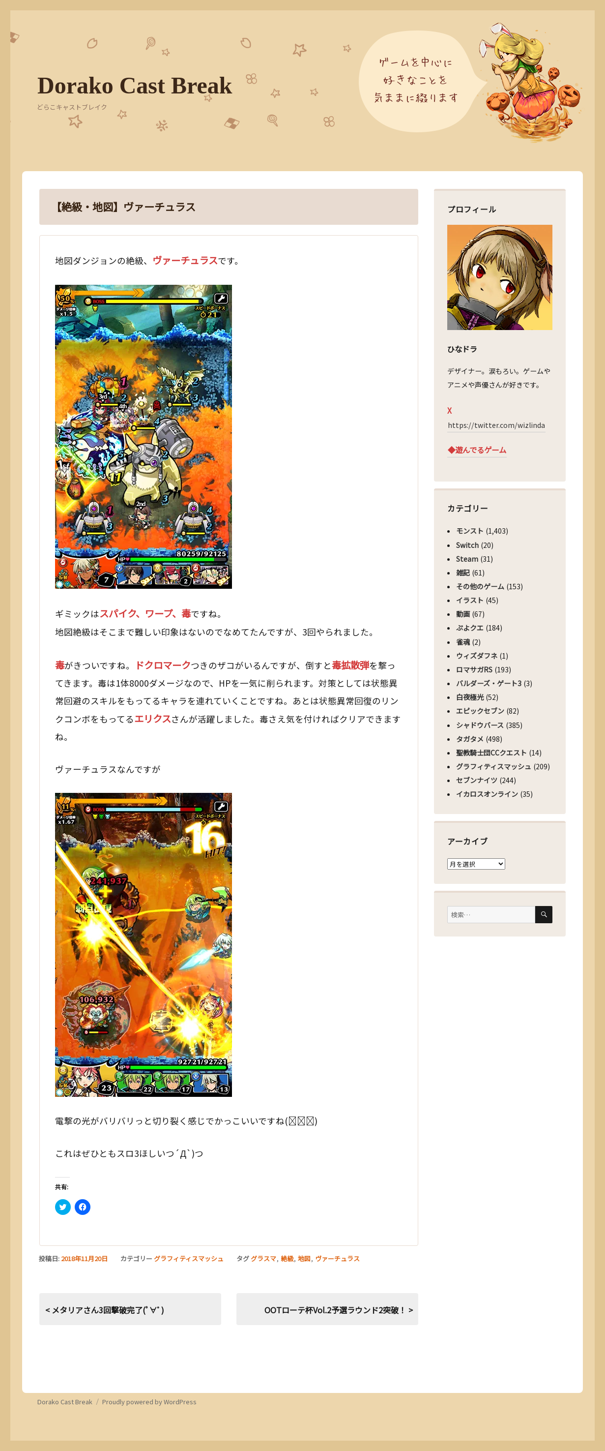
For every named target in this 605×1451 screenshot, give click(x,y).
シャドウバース (480, 725)
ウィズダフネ (476, 656)
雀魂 (463, 642)
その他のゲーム (480, 586)
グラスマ (263, 1258)
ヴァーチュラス (337, 1258)
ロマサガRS (474, 669)
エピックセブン (480, 711)
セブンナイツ (476, 780)
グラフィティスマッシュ (189, 1258)
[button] (143, 437)
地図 (304, 1258)
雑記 (463, 572)
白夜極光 (470, 697)
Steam (467, 559)
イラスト (470, 600)
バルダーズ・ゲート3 (488, 683)
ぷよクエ (470, 628)
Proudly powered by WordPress (149, 1401)
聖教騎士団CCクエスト (491, 752)
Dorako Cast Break (134, 85)
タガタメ (470, 739)
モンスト (470, 531)
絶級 (287, 1258)
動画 (463, 614)
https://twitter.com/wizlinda (496, 425)
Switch (467, 545)
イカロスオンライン (487, 794)
